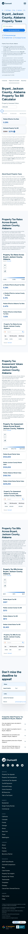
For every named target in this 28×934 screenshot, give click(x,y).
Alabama (14, 10)
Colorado (4, 819)
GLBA (16, 910)
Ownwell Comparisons (8, 864)
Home (3, 10)
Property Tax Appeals (8, 774)
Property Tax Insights (8, 873)
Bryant (25, 10)
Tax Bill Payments (7, 783)
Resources (5, 859)
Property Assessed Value (10, 103)
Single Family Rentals (8, 806)
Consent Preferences (6, 916)
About (4, 845)
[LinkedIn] (8, 765)
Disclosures (4, 912)
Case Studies (6, 870)
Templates (5, 882)
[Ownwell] (7, 3)
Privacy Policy (4, 910)
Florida (4, 822)
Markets (4, 800)
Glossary (4, 885)
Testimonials (5, 879)
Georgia (4, 825)
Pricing (4, 848)
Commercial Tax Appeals (9, 780)
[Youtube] (22, 765)
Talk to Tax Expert (7, 795)
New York (5, 831)
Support (4, 893)
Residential (5, 803)
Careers (4, 851)
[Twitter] (17, 765)
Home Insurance (7, 789)
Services (4, 771)
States (4, 813)
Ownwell (9, 261)
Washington (5, 837)
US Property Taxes (9, 10)
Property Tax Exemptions (9, 777)
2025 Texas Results (7, 861)
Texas (3, 834)
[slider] (2, 111)
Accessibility (20, 910)
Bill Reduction (6, 792)
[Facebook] (3, 765)
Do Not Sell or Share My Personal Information (10, 914)
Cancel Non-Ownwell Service (11, 888)
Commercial (5, 809)
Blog (3, 867)
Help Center (5, 896)
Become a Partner (7, 854)
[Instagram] (12, 765)
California (5, 816)
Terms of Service (11, 910)
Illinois (4, 828)
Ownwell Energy (7, 786)
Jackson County (20, 10)
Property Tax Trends (8, 876)
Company (4, 842)
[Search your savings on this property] (23, 332)
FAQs (3, 899)
